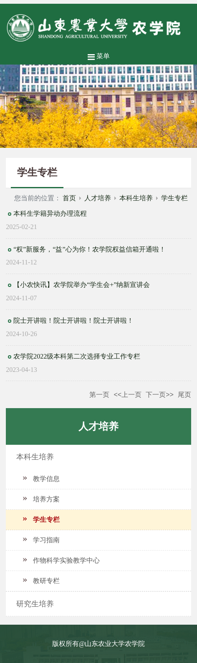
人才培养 (97, 198)
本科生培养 (136, 198)
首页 (69, 198)
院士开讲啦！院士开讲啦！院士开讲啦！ (73, 320)
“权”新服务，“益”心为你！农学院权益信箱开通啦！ (89, 249)
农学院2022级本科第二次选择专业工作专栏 (76, 356)
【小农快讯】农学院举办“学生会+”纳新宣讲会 (81, 284)
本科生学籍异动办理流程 (50, 213)
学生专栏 (174, 198)
